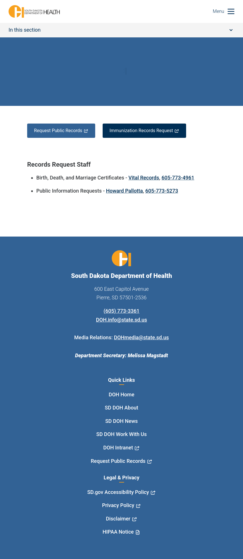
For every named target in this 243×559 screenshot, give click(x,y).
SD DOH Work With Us (121, 434)
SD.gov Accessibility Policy (118, 492)
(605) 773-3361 (121, 311)
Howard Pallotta (124, 191)
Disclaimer (118, 519)
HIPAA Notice (118, 532)
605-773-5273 (161, 191)
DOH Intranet (118, 448)
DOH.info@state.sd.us (121, 320)
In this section (121, 30)
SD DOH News (121, 421)
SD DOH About (121, 408)
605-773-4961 (178, 178)
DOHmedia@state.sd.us (141, 337)
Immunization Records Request (141, 130)
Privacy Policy (118, 505)
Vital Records (143, 178)
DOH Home (121, 394)
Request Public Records (58, 130)
